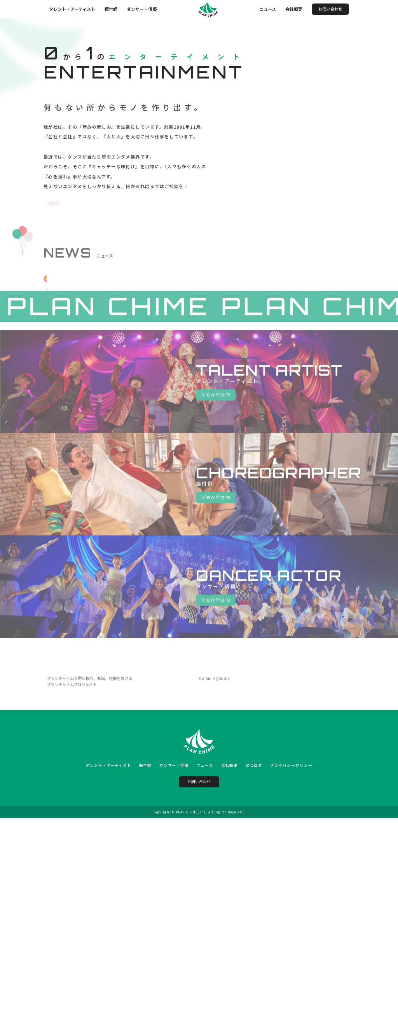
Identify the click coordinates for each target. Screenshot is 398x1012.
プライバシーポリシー (291, 959)
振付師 (111, 9)
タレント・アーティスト (72, 9)
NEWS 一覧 (334, 406)
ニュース (267, 9)
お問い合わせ (330, 9)
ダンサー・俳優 (142, 9)
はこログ (254, 959)
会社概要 (293, 9)
